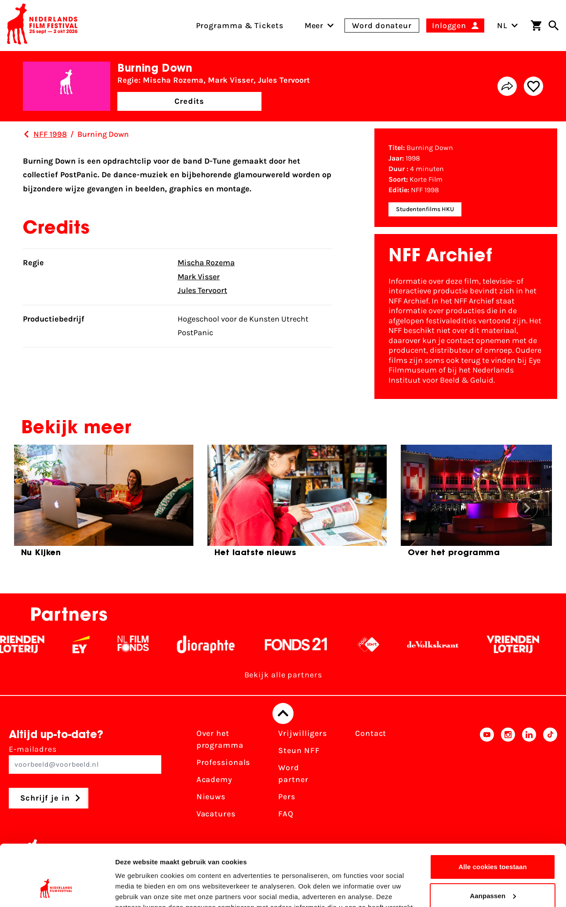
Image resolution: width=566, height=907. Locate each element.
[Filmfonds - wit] (141, 644)
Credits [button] (189, 101)
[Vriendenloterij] (521, 644)
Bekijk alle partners (283, 675)
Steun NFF (298, 750)
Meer (314, 25)
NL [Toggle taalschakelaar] (507, 25)
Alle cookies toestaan (492, 814)
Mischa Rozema (206, 262)
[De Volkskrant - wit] (441, 644)
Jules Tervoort (202, 290)
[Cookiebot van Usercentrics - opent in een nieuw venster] (56, 889)
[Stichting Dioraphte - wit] (214, 644)
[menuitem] (314, 25)
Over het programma (219, 739)
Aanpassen (493, 843)
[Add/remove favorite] (533, 86)
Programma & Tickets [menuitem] (239, 25)
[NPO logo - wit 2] (376, 644)
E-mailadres (85, 759)
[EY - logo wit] (89, 644)
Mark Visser (199, 277)
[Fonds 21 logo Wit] (304, 644)
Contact (370, 733)
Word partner (293, 773)
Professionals (223, 762)
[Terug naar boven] (283, 713)
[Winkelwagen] (536, 25)
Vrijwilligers (302, 733)
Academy (214, 779)
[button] (527, 508)
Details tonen (136, 889)
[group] (103, 504)
